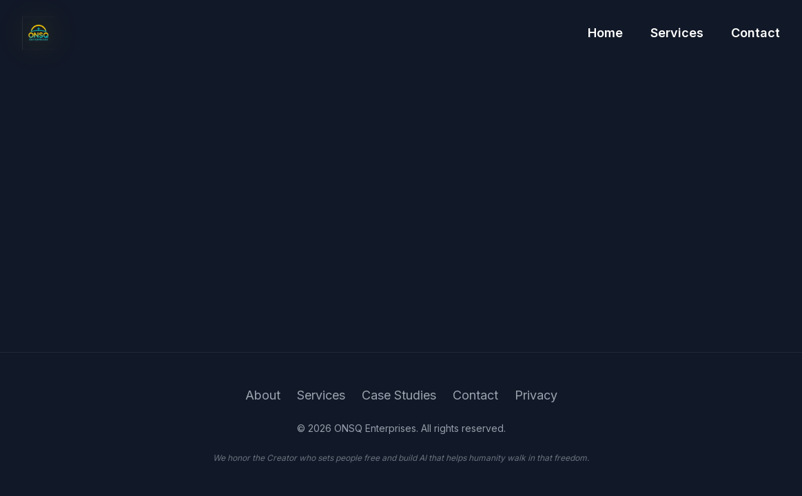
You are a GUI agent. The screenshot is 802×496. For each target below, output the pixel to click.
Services (676, 32)
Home (605, 32)
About (262, 395)
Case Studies (399, 395)
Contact (755, 32)
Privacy (536, 395)
